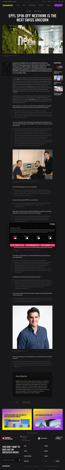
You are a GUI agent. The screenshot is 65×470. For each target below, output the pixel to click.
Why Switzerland (32, 5)
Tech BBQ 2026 (58, 5)
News (18, 5)
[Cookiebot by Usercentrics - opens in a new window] (50, 224)
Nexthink (18, 381)
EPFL (18, 79)
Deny (17, 245)
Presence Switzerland (50, 466)
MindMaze (15, 91)
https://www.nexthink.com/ (27, 403)
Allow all (47, 245)
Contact (55, 1)
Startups (49, 5)
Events (24, 5)
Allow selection (32, 245)
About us (46, 451)
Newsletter (49, 1)
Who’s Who (41, 5)
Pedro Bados (32, 99)
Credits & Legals (36, 466)
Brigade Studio (56, 466)
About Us (44, 1)
